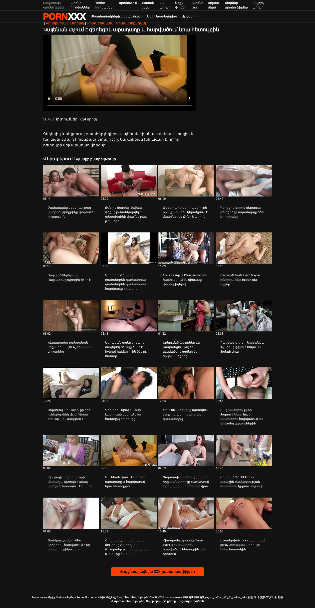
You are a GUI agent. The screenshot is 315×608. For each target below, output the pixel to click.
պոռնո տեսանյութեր (134, 597)
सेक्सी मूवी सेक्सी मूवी (193, 597)
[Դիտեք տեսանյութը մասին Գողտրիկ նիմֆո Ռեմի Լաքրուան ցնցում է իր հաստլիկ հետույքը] (129, 383)
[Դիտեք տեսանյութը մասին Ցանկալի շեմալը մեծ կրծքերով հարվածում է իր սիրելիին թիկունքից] (71, 513)
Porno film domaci (87, 597)
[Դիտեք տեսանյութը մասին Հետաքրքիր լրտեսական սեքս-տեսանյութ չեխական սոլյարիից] (71, 315)
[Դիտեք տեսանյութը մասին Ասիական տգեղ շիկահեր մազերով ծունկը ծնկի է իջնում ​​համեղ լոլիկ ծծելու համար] (129, 315)
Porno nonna (39, 597)
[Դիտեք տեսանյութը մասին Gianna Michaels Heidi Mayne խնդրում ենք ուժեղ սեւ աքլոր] (244, 248)
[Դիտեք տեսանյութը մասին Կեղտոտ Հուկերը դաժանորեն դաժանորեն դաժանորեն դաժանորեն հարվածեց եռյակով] (129, 248)
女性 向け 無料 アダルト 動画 (265, 597)
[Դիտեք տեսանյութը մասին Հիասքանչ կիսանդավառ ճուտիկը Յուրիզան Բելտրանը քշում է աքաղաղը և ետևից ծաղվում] (129, 513)
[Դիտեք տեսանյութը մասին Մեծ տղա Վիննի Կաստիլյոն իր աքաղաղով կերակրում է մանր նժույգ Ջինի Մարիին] (186, 181)
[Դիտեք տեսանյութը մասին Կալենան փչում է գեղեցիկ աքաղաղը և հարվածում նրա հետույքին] (129, 450)
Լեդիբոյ (77, 23)
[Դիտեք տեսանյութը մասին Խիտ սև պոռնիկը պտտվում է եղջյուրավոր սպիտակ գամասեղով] (186, 383)
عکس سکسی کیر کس (234, 597)
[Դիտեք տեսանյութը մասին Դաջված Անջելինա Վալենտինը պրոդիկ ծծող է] (71, 248)
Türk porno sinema (170, 597)
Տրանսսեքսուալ (131, 23)
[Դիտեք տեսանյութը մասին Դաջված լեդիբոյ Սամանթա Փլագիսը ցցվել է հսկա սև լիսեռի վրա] (244, 315)
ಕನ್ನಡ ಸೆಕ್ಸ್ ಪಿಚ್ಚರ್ (108, 597)
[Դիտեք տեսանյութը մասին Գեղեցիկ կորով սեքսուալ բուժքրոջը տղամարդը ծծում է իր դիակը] (244, 181)
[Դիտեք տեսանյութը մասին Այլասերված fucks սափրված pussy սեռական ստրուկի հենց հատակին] (244, 513)
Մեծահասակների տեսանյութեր (117, 16)
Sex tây (154, 597)
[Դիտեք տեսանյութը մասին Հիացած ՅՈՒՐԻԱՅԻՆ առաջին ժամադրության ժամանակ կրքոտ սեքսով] (244, 450)
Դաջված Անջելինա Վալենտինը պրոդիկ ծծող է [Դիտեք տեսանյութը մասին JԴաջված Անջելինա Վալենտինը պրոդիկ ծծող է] (69, 278)
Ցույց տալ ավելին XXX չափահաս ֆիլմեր (157, 572)
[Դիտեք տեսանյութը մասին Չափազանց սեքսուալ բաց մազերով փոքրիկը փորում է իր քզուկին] (71, 181)
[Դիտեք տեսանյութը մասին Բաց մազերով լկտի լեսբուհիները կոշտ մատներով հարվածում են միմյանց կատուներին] (244, 383)
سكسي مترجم (212, 597)
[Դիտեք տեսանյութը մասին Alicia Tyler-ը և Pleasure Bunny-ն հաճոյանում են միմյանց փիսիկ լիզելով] (186, 248)
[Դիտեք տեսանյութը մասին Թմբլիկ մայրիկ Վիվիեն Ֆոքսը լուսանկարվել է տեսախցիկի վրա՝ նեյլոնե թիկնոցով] (129, 181)
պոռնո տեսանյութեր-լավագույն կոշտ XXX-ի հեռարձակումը (64, 16)
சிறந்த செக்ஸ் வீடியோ (62, 597)
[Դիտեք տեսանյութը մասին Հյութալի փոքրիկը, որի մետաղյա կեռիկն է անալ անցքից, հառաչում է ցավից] (71, 450)
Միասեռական (100, 23)
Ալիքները (189, 16)
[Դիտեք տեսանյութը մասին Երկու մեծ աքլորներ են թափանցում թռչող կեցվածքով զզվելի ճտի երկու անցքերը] (186, 315)
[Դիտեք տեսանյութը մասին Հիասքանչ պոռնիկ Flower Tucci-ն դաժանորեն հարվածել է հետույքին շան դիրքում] (186, 513)
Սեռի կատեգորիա (162, 16)
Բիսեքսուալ (57, 23)
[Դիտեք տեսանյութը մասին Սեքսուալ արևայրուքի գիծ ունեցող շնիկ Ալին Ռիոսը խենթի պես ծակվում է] (71, 383)
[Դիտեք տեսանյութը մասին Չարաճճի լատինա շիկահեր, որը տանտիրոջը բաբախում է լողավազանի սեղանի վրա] (186, 450)
